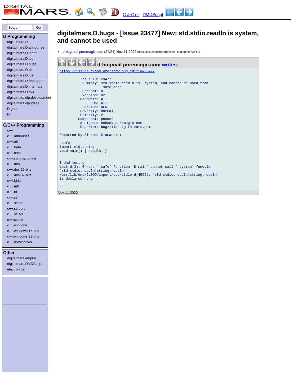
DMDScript (153, 14)
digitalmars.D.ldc (20, 59)
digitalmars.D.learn (22, 53)
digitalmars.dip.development (26, 98)
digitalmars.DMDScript (24, 264)
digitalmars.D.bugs (21, 64)
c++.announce (18, 136)
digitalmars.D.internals (24, 86)
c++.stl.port (16, 208)
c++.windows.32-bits (23, 236)
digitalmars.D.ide (20, 75)
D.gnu (12, 109)
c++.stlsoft (15, 220)
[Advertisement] (19, 290)
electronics (15, 269)
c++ (10, 130)
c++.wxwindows (19, 242)
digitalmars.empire (21, 258)
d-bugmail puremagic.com (83, 52)
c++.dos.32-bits (19, 175)
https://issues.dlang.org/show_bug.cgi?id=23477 (107, 72)
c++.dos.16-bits (19, 169)
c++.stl (12, 197)
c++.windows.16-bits (23, 231)
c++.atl (12, 142)
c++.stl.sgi (15, 214)
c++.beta (14, 147)
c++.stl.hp (15, 203)
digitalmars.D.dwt (20, 92)
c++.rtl (12, 192)
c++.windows (17, 225)
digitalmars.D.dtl (20, 70)
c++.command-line (21, 158)
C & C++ (131, 14)
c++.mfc (13, 186)
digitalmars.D (17, 42)
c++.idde (14, 181)
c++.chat (14, 153)
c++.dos (13, 164)
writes (169, 64)
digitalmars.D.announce (25, 47)
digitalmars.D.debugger (25, 81)
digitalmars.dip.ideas (23, 103)
